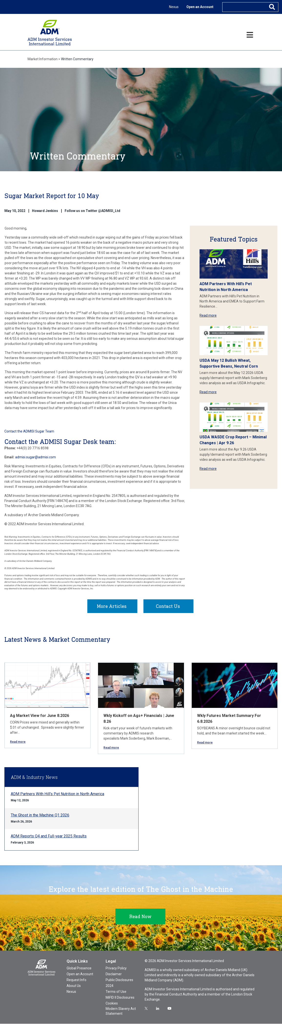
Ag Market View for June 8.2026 (39, 716)
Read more (208, 315)
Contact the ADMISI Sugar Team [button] (29, 431)
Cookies (112, 1004)
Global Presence (79, 969)
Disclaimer (114, 975)
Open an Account (199, 7)
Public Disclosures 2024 (119, 984)
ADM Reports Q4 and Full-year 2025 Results (49, 837)
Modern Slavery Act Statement (121, 1012)
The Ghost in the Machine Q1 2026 (40, 816)
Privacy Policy (116, 969)
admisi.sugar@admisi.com (35, 457)
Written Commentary (77, 59)
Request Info (76, 981)
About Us (74, 987)
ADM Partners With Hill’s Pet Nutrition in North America (57, 795)
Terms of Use (116, 993)
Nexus (174, 7)
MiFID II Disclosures (120, 999)
